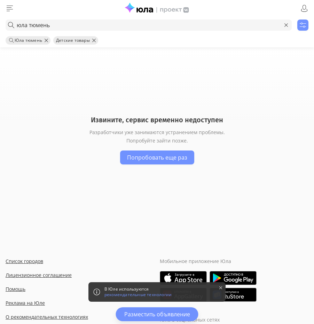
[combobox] (149, 25)
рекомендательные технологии (138, 295)
